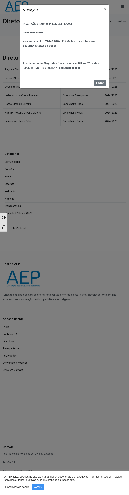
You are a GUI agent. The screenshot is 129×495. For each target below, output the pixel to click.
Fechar (100, 82)
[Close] (105, 9)
